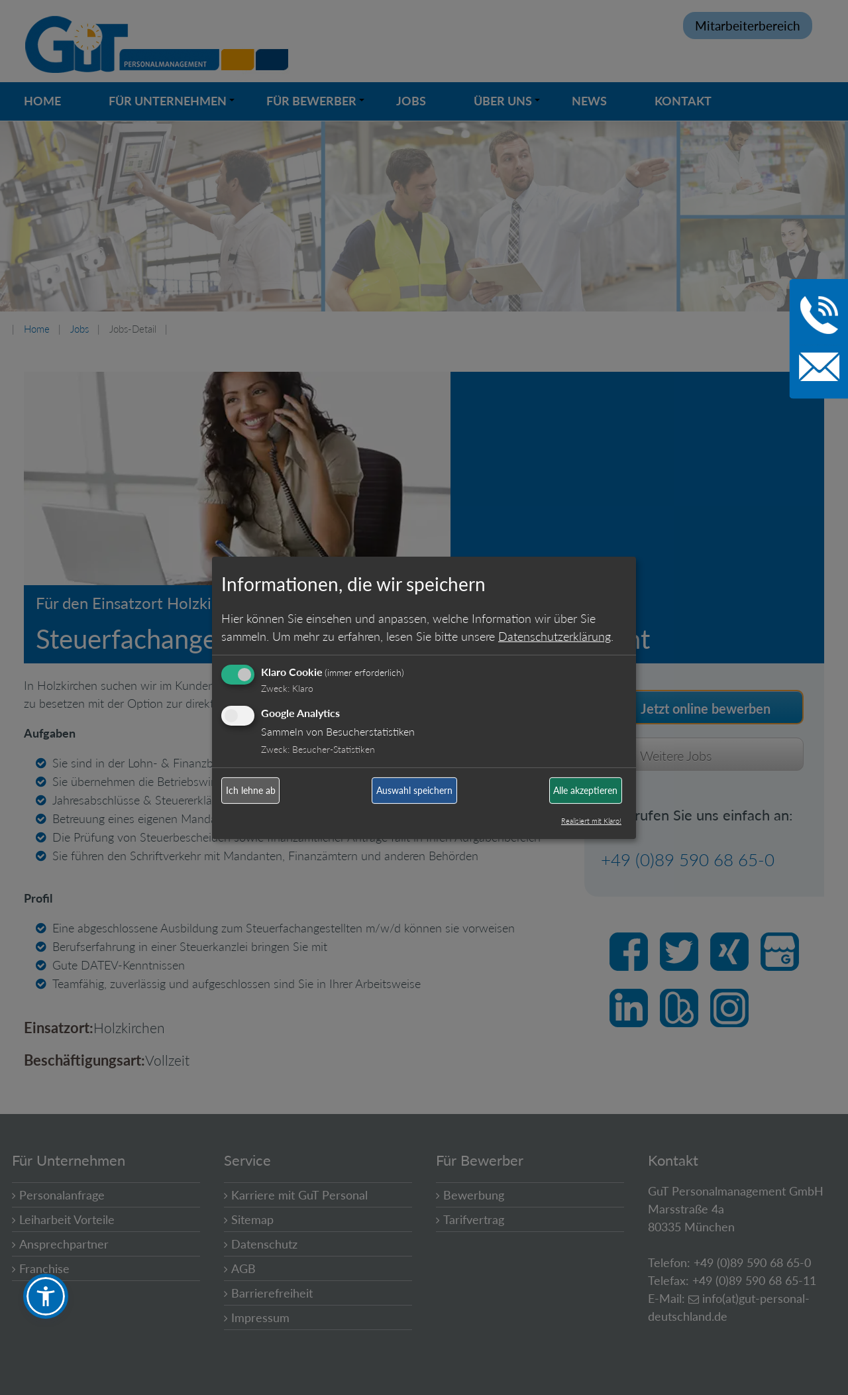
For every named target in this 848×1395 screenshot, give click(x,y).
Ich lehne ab (251, 790)
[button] (45, 1296)
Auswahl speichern (414, 790)
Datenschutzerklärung (554, 636)
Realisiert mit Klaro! (591, 820)
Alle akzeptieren (585, 790)
